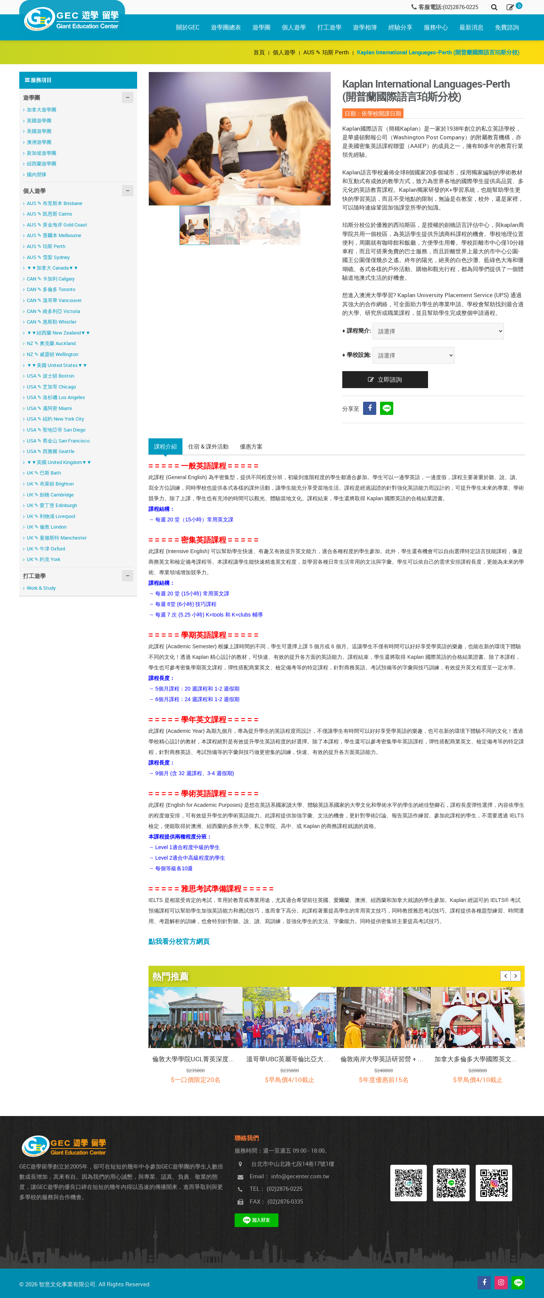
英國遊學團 (39, 120)
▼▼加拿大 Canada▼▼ (52, 267)
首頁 (259, 52)
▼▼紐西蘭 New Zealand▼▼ (58, 332)
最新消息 (471, 27)
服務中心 (436, 27)
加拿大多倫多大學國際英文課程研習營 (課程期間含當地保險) (477, 1058)
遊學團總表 (226, 27)
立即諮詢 (390, 379)
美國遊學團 (39, 131)
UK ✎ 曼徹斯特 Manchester (57, 537)
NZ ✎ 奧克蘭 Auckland (51, 343)
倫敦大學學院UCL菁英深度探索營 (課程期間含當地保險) (195, 1058)
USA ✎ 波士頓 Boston (50, 375)
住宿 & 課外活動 (208, 446)
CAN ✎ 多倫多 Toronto (51, 289)
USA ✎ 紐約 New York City (55, 418)
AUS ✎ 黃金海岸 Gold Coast (57, 224)
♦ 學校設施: (356, 354)
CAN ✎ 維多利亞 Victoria (53, 311)
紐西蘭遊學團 (41, 163)
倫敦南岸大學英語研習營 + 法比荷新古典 (383, 1058)
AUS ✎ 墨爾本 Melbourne (54, 235)
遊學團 (261, 27)
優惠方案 (251, 446)
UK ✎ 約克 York (43, 559)
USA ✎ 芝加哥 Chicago (51, 386)
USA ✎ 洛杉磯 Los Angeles (56, 397)
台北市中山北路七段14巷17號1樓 (292, 1163)
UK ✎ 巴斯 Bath (44, 472)
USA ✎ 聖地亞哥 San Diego (56, 429)
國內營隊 (36, 174)
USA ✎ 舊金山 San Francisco (58, 440)
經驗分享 (400, 27)
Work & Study (41, 587)
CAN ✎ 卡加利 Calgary (51, 278)
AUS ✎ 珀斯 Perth (326, 52)
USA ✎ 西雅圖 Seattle (50, 451)
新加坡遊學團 (41, 153)
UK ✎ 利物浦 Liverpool (51, 516)
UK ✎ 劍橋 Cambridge (50, 494)
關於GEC (187, 27)
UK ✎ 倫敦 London (46, 526)
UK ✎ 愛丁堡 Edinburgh (52, 505)
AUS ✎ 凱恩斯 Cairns (49, 213)
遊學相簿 (365, 27)
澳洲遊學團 (39, 142)
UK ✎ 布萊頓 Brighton (50, 483)
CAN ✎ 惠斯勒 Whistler (51, 321)
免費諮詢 (507, 27)
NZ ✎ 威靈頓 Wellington (52, 354)
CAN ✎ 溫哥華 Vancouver (54, 300)
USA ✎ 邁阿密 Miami (49, 408)
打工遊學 (329, 27)
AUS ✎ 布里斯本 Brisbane (54, 203)
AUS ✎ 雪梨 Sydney (48, 257)
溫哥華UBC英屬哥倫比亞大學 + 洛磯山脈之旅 (289, 1058)
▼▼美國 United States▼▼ (57, 365)
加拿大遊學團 (41, 109)
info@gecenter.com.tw (300, 1176)
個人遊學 (294, 27)
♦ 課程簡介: (356, 330)
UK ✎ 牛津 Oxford (46, 548)
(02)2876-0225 (460, 7)
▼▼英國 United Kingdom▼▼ (59, 462)
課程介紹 (165, 446)
